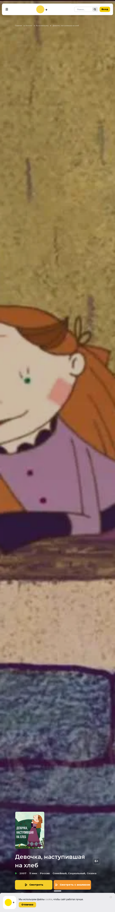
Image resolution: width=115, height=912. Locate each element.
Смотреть (36, 884)
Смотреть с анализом (75, 884)
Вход (105, 9)
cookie (48, 899)
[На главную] (41, 9)
